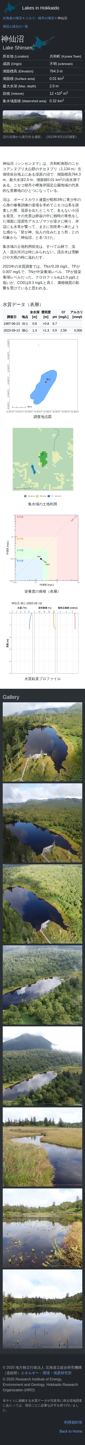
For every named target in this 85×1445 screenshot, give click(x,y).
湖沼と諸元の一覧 (15, 26)
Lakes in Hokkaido (31, 8)
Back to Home (71, 1431)
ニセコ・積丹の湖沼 (39, 18)
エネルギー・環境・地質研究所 (46, 1373)
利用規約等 (73, 1422)
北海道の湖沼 (12, 18)
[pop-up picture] (42, 742)
